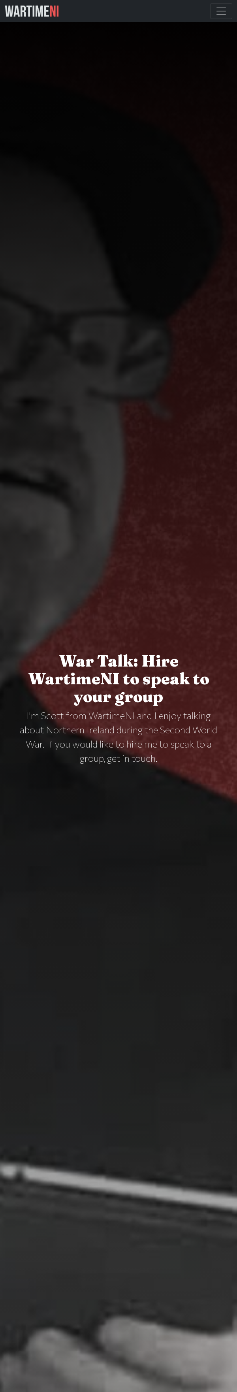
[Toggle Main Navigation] (221, 11)
